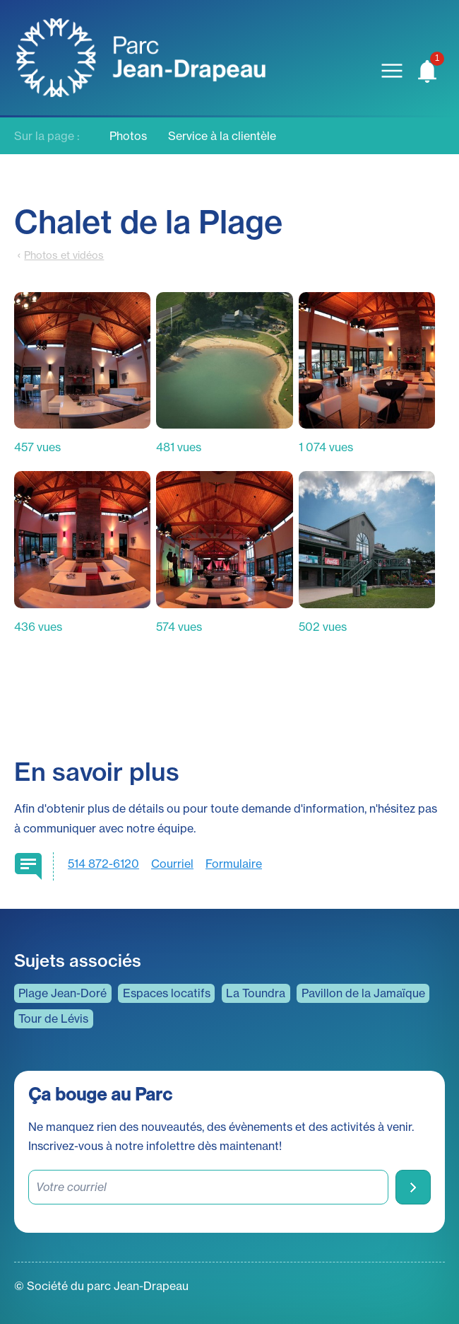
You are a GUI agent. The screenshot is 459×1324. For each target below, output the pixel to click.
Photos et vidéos (64, 255)
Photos (128, 136)
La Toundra (255, 993)
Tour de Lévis (53, 1018)
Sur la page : (47, 136)
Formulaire (233, 863)
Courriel (172, 863)
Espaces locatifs (166, 993)
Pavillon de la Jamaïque (363, 993)
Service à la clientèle (222, 136)
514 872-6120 (103, 863)
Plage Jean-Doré (62, 993)
